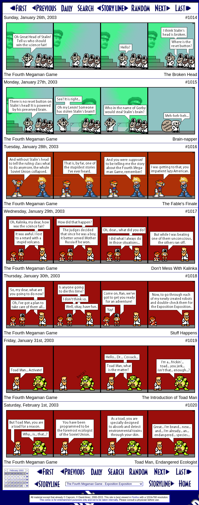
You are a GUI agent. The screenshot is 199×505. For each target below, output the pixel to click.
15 (24, 479)
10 (9, 479)
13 (18, 479)
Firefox (135, 497)
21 (21, 483)
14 (21, 479)
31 (21, 473)
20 (18, 483)
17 (9, 483)
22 (24, 483)
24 (9, 486)
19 (15, 483)
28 (12, 473)
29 (15, 473)
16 (6, 483)
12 (15, 479)
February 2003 (17, 470)
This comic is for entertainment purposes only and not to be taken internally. (79, 500)
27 (9, 473)
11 (12, 479)
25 (12, 486)
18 (12, 483)
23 (6, 486)
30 (18, 473)
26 (6, 473)
